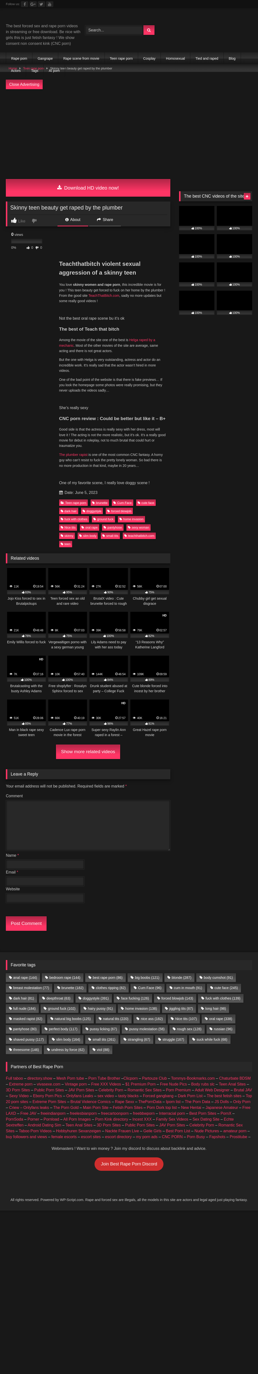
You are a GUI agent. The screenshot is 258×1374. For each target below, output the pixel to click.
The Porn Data (197, 1102)
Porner (33, 1119)
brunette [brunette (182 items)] (72, 988)
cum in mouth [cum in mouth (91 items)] (188, 988)
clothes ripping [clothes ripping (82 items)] (111, 988)
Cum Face (122, 503)
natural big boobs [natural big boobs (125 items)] (73, 1019)
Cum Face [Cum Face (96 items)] (150, 988)
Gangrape (45, 58)
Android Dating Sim (44, 1125)
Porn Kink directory (111, 1119)
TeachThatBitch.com (103, 296)
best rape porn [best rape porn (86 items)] (108, 978)
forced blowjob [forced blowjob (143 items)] (177, 998)
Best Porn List (178, 1131)
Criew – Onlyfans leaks (29, 1107)
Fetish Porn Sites (128, 1107)
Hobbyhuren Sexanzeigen (78, 1131)
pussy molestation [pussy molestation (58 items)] (147, 1029)
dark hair (69, 511)
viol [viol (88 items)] (103, 1050)
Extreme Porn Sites (49, 1102)
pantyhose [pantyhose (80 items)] (25, 1029)
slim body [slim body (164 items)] (68, 1039)
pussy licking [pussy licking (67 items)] (103, 1029)
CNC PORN (172, 1137)
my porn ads (147, 1137)
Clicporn (131, 1078)
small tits (110, 536)
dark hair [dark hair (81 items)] (23, 998)
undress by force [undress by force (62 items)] (68, 1050)
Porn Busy (196, 1137)
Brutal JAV (243, 1090)
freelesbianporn (83, 1113)
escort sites (91, 1137)
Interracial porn (172, 1113)
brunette (99, 503)
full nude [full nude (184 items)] (24, 1008)
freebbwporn (144, 1113)
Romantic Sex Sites (145, 1090)
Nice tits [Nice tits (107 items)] (186, 1019)
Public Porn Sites (49, 1090)
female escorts (64, 1137)
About (72, 220)
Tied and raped (206, 58)
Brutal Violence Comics (90, 1102)
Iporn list (173, 1102)
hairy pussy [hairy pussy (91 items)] (100, 1008)
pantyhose (113, 527)
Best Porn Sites (202, 1113)
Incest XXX (142, 1119)
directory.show (39, 1078)
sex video (105, 1096)
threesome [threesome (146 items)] (26, 1050)
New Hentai (191, 1107)
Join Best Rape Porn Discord (129, 1164)
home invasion (131, 519)
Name (12, 855)
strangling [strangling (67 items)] (139, 1039)
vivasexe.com (48, 1084)
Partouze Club (154, 1078)
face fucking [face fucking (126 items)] (135, 998)
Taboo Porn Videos (35, 1131)
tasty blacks (128, 1096)
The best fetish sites (224, 1096)
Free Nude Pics (173, 1084)
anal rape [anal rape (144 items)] (25, 978)
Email (12, 872)
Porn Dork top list (162, 1107)
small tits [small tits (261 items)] (104, 1039)
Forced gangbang (158, 1096)
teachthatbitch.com (139, 536)
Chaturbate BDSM (235, 1078)
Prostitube (238, 1137)
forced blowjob (119, 511)
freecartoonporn (115, 1113)
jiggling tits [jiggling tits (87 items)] (181, 1008)
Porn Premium (178, 1090)
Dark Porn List (190, 1096)
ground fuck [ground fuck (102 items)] (62, 1008)
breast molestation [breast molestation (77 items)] (31, 988)
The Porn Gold (65, 1107)
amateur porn (234, 1131)
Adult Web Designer (212, 1090)
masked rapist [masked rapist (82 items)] (27, 1019)
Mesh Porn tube (70, 1078)
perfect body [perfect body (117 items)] (63, 1029)
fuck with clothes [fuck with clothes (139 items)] (223, 998)
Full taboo (14, 1078)
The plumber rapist (73, 455)
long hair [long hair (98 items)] (215, 1008)
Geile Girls (152, 1131)
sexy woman (138, 527)
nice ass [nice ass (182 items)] (152, 1019)
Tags (34, 71)
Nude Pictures (206, 1131)
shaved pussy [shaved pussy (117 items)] (28, 1039)
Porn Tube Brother (104, 1078)
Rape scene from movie (81, 58)
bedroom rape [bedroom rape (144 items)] (64, 978)
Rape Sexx (124, 1102)
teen (66, 544)
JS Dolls (222, 1102)
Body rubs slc (203, 1084)
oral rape (89, 527)
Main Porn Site (95, 1107)
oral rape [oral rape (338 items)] (220, 1019)
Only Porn (241, 1102)
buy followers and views (26, 1137)
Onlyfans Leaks (79, 1096)
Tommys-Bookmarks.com (193, 1078)
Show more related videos (88, 751)
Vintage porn (76, 1084)
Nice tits (68, 527)
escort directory (118, 1137)
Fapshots (217, 1137)
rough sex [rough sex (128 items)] (189, 1029)
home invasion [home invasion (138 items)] (141, 1008)
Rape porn (19, 58)
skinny (67, 536)
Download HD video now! (88, 188)
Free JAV (28, 1113)
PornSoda (14, 1119)
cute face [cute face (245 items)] (226, 988)
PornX (225, 1113)
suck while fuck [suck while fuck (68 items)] (212, 1039)
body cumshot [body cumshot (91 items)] (218, 978)
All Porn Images (77, 1119)
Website (13, 889)
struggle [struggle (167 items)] (173, 1039)
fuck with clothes (74, 519)
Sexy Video (19, 1096)
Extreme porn (20, 1084)
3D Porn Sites (18, 1090)
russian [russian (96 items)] (223, 1029)
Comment (14, 796)
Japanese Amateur (222, 1107)
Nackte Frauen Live (122, 1131)
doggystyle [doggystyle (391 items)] (96, 998)
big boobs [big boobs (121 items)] (147, 978)
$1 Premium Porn (140, 1084)
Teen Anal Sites (232, 1084)
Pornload (51, 1119)
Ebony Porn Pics (47, 1096)
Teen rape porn (121, 58)
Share (105, 220)
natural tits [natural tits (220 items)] (115, 1019)
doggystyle (92, 511)
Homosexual (175, 58)
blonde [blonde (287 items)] (181, 978)
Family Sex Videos (172, 1119)
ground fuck (103, 519)
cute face (146, 503)
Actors (16, 71)
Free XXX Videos (106, 1084)
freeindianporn (53, 1113)
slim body (87, 536)
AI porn (54, 71)
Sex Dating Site (205, 1119)
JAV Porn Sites (81, 1090)
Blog (232, 58)
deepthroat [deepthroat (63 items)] (58, 998)
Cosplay (149, 58)
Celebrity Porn (110, 1090)
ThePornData (150, 1102)
